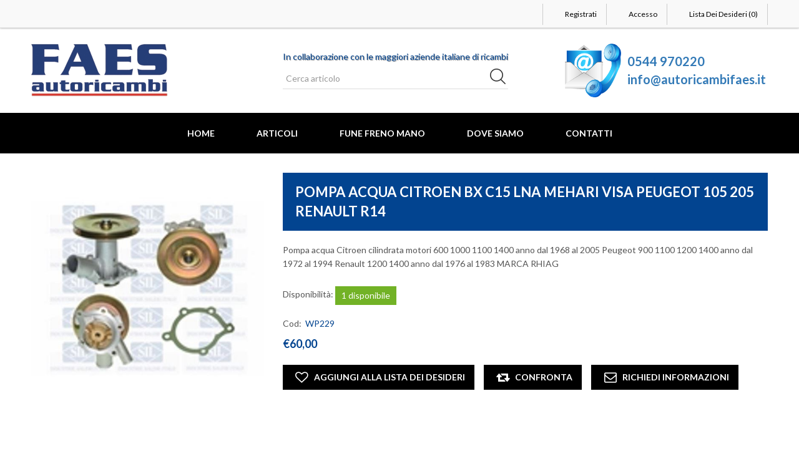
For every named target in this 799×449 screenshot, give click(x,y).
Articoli (277, 133)
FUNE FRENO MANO (382, 133)
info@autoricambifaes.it (696, 79)
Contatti (589, 133)
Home (201, 133)
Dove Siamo (495, 133)
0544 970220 (666, 61)
